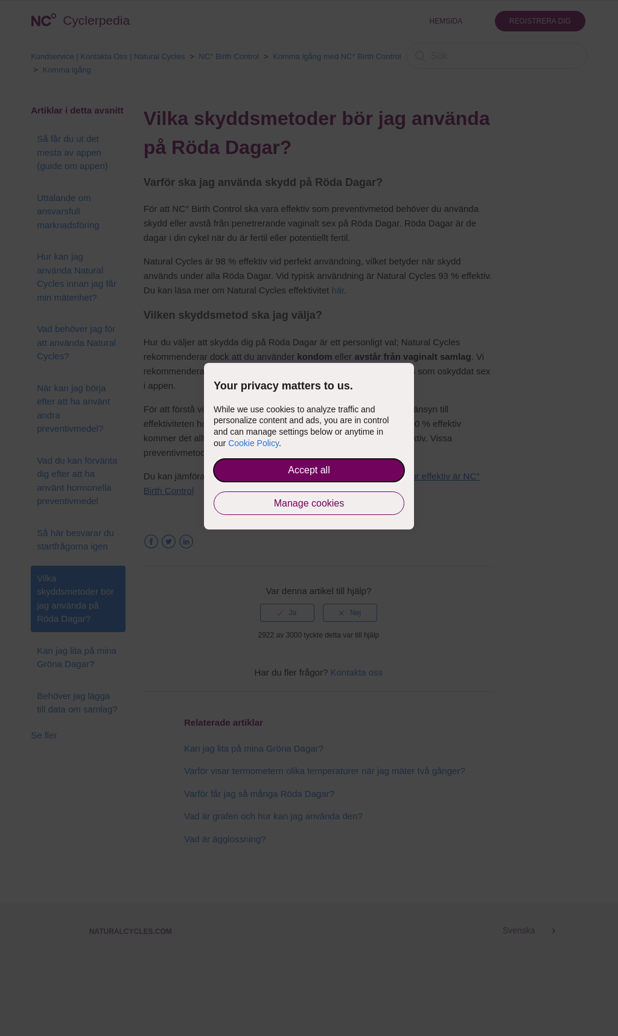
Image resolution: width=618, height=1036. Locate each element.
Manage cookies (309, 503)
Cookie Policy (253, 443)
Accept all (309, 470)
